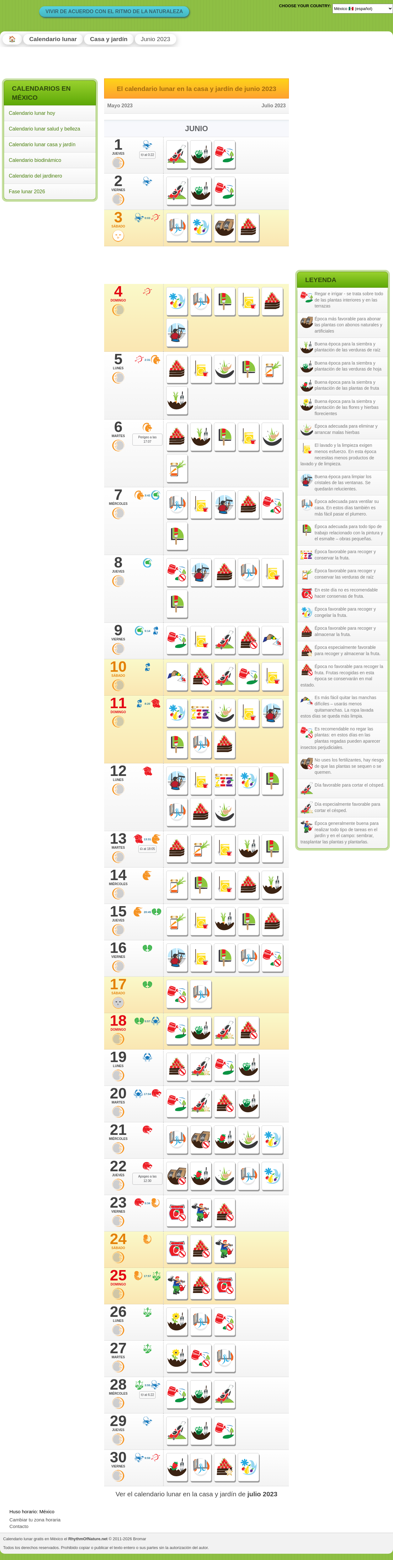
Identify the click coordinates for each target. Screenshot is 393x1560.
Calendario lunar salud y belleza (44, 128)
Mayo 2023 (120, 105)
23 (118, 1204)
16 (118, 949)
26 (118, 1313)
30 (118, 1459)
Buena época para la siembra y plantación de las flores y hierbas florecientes (347, 407)
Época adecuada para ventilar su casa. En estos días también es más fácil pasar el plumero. (347, 507)
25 (118, 1277)
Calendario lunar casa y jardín (42, 144)
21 (118, 1131)
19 (118, 1059)
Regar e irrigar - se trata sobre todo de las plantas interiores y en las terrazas (349, 299)
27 (118, 1350)
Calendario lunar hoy (32, 113)
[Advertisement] (50, 244)
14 (118, 877)
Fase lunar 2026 (27, 191)
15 (118, 913)
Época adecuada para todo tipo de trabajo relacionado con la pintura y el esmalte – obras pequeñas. (349, 532)
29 (118, 1423)
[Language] (362, 8)
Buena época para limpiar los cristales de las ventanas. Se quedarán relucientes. (343, 482)
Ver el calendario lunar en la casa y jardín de (197, 1494)
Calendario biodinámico (35, 160)
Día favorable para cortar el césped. (350, 785)
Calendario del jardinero (35, 176)
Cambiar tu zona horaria (35, 1519)
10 (118, 668)
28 (118, 1386)
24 (118, 1241)
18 (118, 1022)
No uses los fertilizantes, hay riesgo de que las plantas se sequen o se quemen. (349, 766)
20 (118, 1095)
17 (118, 986)
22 (118, 1168)
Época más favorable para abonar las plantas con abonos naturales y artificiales (348, 325)
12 (118, 772)
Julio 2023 (274, 105)
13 (118, 840)
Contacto (19, 1526)
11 (118, 705)
